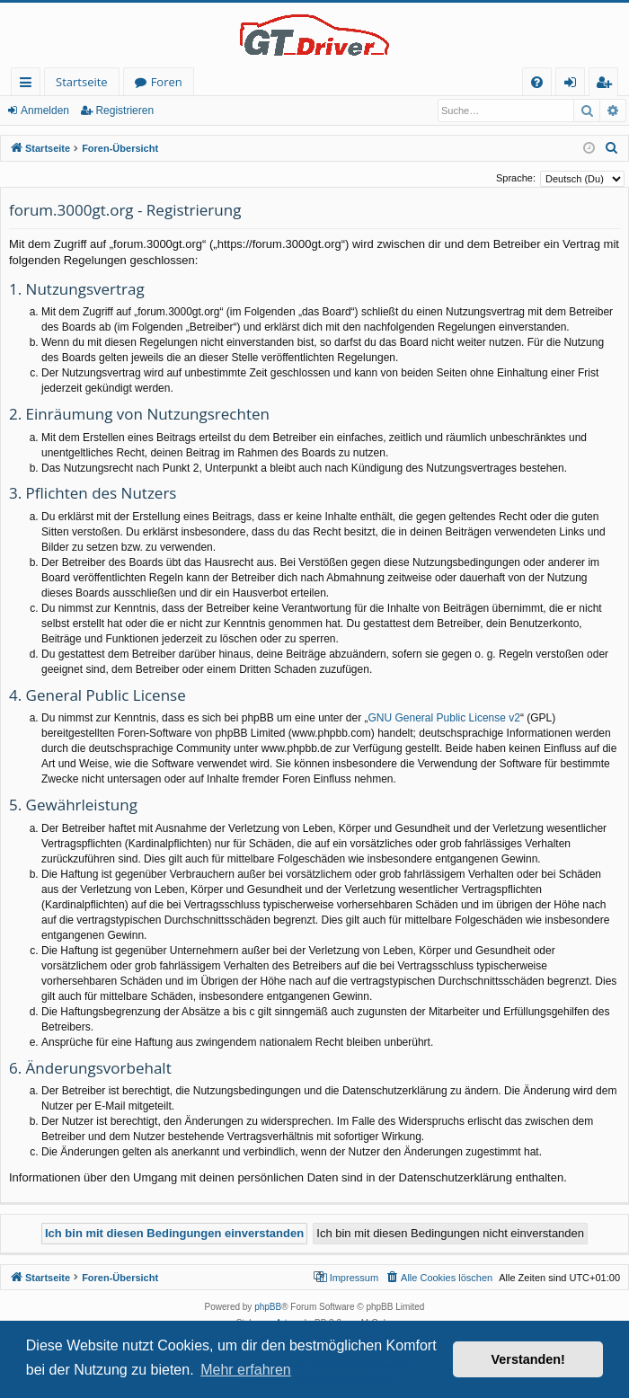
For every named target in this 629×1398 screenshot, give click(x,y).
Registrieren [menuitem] (607, 85)
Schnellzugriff (29, 85)
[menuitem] (537, 82)
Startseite (82, 82)
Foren (166, 82)
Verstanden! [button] (528, 1359)
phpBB (267, 1307)
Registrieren (124, 110)
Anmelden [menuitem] (575, 85)
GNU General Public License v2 (444, 718)
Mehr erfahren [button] (245, 1369)
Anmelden (45, 110)
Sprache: (516, 178)
